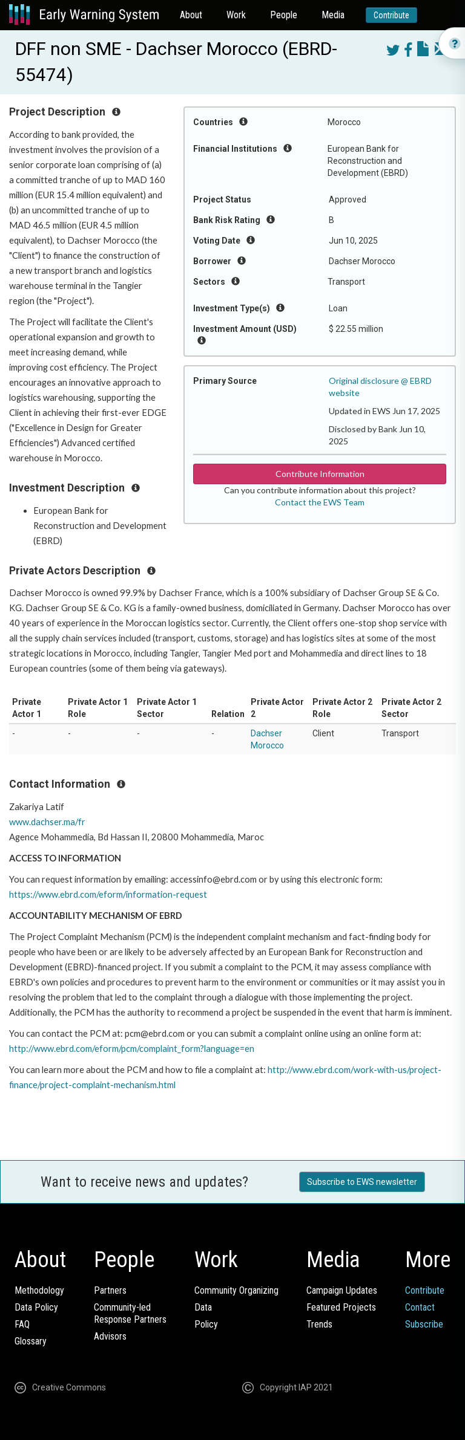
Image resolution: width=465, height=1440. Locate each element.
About (191, 15)
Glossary (31, 1341)
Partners (110, 1290)
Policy (206, 1324)
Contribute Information (319, 474)
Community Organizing (236, 1290)
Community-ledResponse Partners (130, 1313)
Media (333, 15)
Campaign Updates (341, 1290)
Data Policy (36, 1307)
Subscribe (424, 1324)
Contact (420, 1307)
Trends (319, 1324)
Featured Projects (341, 1307)
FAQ (22, 1324)
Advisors (110, 1336)
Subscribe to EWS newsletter (362, 1182)
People (283, 15)
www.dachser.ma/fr (47, 822)
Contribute (391, 15)
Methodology (39, 1290)
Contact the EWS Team (319, 502)
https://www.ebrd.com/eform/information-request (108, 894)
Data (203, 1307)
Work (236, 15)
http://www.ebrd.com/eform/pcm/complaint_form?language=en (131, 1048)
